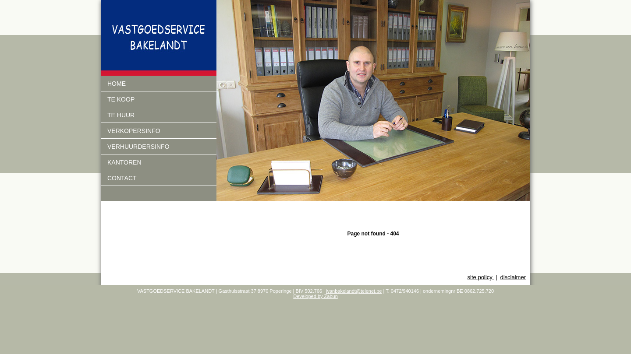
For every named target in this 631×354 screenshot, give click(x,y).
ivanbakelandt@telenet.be (354, 291)
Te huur (121, 115)
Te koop (121, 99)
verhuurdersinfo (138, 146)
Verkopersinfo (133, 130)
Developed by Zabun (315, 296)
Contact (122, 178)
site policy (481, 277)
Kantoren (124, 162)
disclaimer (513, 277)
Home (116, 83)
